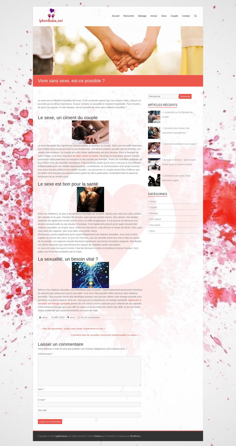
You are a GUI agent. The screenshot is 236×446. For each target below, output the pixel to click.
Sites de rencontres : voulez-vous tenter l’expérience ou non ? (72, 328)
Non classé (155, 219)
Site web (42, 410)
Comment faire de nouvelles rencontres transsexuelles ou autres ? (106, 335)
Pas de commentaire (90, 317)
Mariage (142, 16)
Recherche (185, 96)
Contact (186, 16)
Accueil (115, 16)
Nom (41, 389)
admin (45, 317)
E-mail (42, 399)
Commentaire (45, 354)
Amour (153, 16)
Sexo (164, 16)
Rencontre (128, 16)
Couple (174, 16)
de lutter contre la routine (85, 156)
